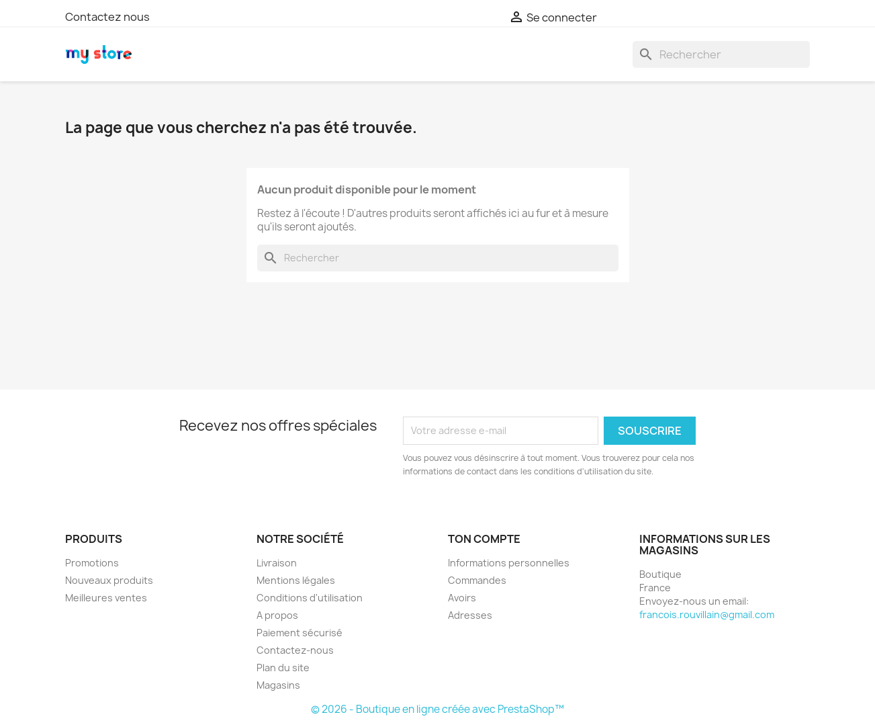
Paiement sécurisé (299, 632)
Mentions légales (296, 580)
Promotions (92, 562)
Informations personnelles (508, 562)
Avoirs (462, 597)
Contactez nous (107, 16)
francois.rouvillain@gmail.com (706, 614)
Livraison (277, 562)
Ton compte (484, 538)
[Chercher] (721, 54)
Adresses (470, 615)
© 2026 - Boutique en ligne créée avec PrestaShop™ (437, 709)
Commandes (477, 580)
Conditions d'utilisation (310, 597)
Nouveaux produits (109, 580)
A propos (277, 615)
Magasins (278, 685)
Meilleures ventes (106, 597)
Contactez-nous (295, 650)
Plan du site (283, 667)
